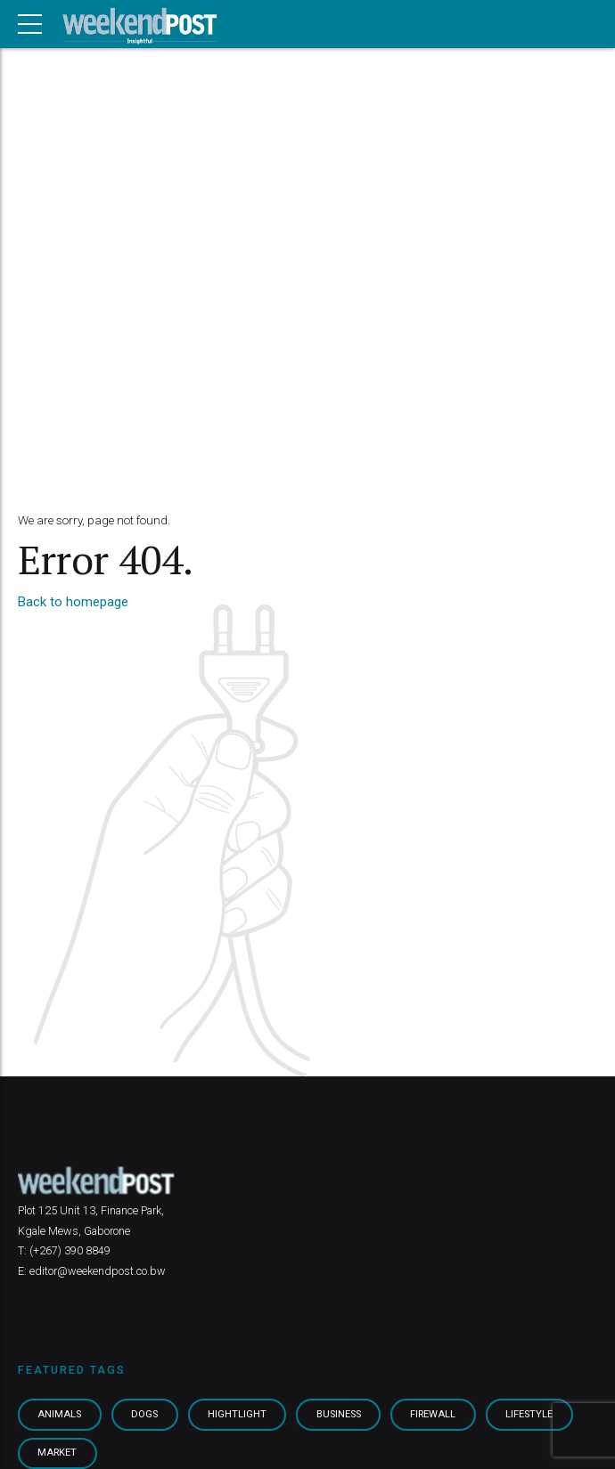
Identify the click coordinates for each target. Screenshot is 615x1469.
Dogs (146, 1414)
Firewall (440, 1414)
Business (343, 1414)
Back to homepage (73, 602)
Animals (60, 1414)
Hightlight (239, 1414)
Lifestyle (536, 1414)
